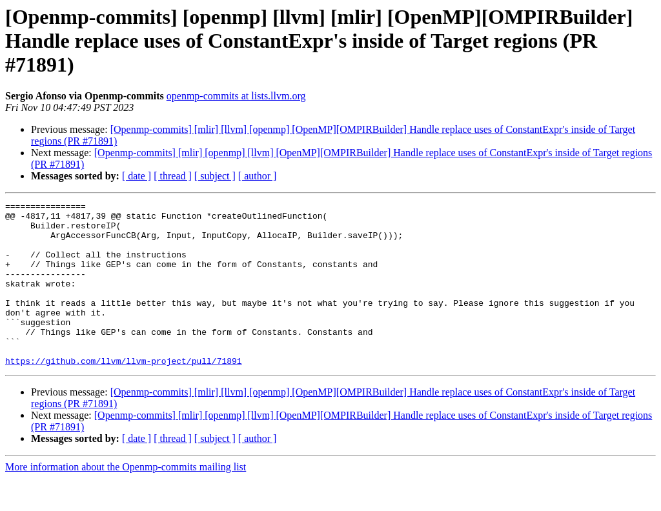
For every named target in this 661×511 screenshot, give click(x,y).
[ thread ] (173, 175)
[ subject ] (215, 175)
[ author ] (257, 175)
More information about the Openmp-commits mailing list (125, 499)
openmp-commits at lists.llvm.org (236, 95)
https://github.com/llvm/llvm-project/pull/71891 (123, 393)
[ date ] (136, 175)
